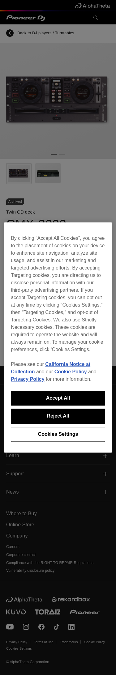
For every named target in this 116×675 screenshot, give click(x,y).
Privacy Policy (28, 379)
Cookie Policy (70, 371)
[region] (58, 337)
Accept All (58, 398)
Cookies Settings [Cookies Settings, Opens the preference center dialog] (58, 434)
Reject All (58, 416)
